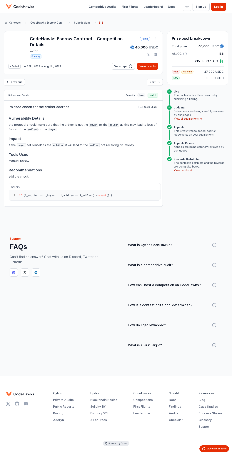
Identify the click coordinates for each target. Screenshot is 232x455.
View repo (123, 66)
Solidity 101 (98, 406)
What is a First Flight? (172, 345)
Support (204, 426)
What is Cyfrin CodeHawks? (172, 245)
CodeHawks (142, 393)
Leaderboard (153, 7)
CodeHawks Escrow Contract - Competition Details (48, 22)
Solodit (174, 393)
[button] (185, 54)
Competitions (143, 400)
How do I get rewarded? (172, 325)
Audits (173, 413)
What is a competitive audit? (172, 265)
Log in (218, 7)
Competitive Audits (102, 7)
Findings (175, 406)
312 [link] (101, 22)
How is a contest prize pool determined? (172, 305)
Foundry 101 (99, 413)
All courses (98, 420)
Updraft (95, 393)
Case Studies (208, 406)
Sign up (201, 7)
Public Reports (63, 406)
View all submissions (188, 118)
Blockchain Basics (103, 400)
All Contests (13, 22)
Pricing (58, 413)
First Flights (130, 7)
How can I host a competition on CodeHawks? (172, 285)
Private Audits (63, 400)
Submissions (82, 22)
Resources (206, 393)
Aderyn (58, 420)
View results (147, 66)
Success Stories (210, 413)
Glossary (205, 420)
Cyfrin (57, 393)
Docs (172, 7)
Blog (202, 400)
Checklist (176, 420)
